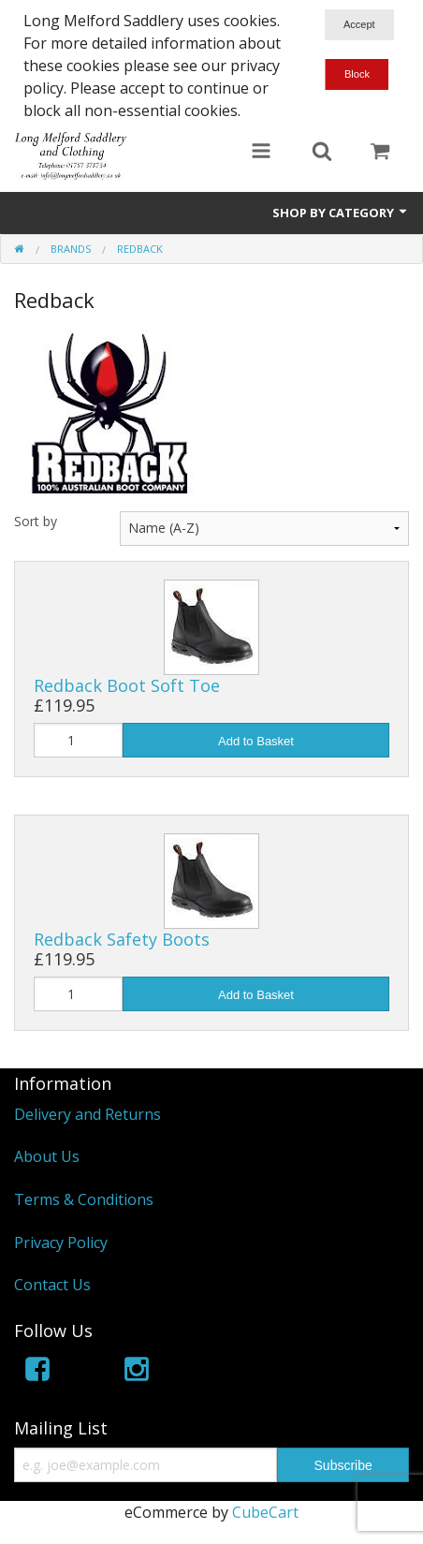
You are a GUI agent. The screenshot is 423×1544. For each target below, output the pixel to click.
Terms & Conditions (83, 1199)
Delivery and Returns (87, 1114)
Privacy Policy (61, 1242)
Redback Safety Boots (122, 939)
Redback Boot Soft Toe (127, 685)
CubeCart (265, 1512)
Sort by (35, 521)
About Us (47, 1156)
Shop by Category (340, 212)
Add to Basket (256, 741)
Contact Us (52, 1284)
